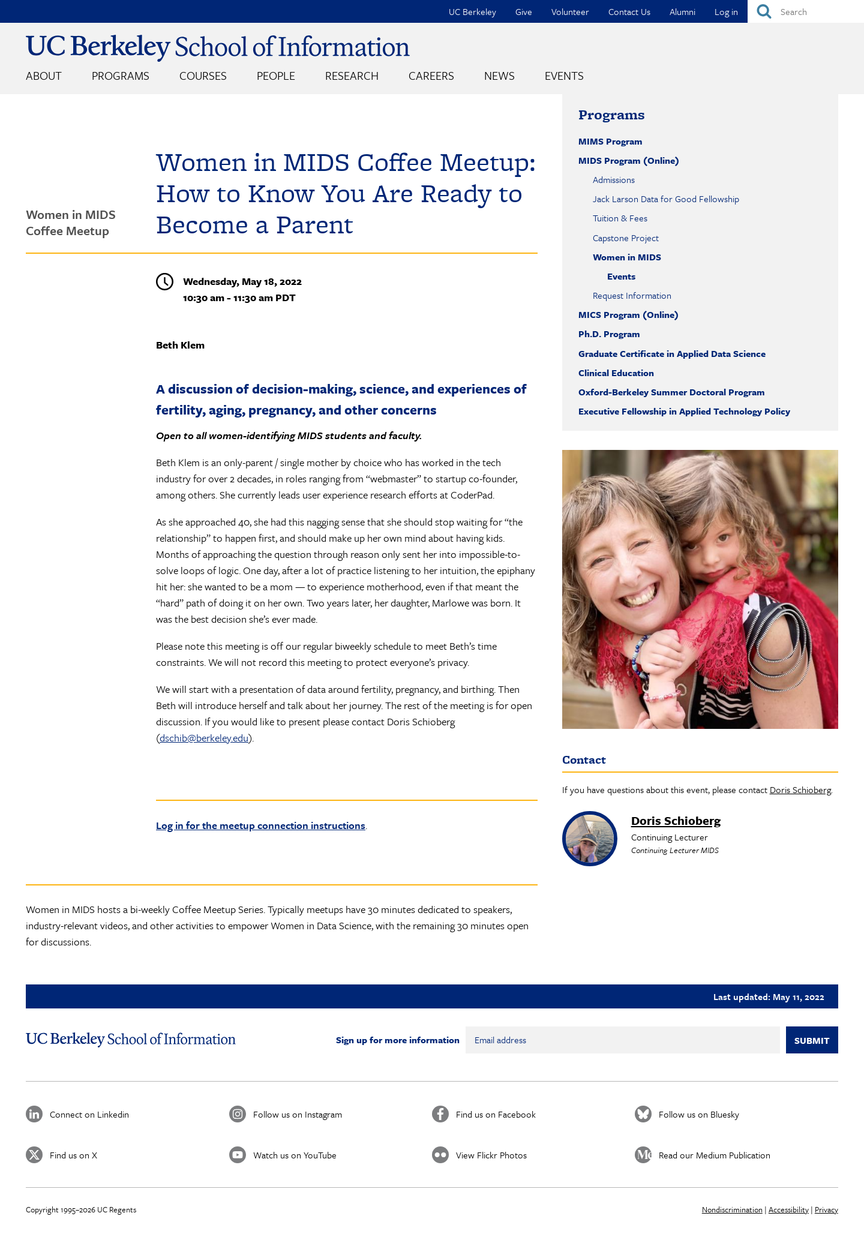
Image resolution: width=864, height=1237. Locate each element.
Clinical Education (616, 372)
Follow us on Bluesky (699, 1114)
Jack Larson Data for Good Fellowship (666, 198)
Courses (203, 75)
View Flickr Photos (491, 1154)
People (276, 75)
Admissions (614, 179)
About (44, 75)
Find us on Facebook (496, 1114)
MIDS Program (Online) (628, 160)
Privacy (826, 1209)
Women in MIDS (627, 256)
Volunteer (570, 11)
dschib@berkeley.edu (204, 737)
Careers (431, 75)
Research (352, 75)
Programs (120, 75)
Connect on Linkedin (89, 1114)
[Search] (806, 11)
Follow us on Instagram (297, 1114)
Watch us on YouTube (295, 1154)
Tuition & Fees (620, 217)
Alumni (682, 11)
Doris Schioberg (800, 789)
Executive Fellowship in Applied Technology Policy (684, 411)
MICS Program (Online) (628, 314)
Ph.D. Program (609, 333)
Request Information (632, 295)
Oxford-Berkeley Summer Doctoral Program (671, 391)
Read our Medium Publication (714, 1154)
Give (523, 11)
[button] (700, 589)
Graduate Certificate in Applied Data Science (672, 353)
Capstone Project (626, 237)
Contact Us (629, 11)
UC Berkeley (472, 11)
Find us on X (73, 1154)
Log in (726, 11)
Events (564, 75)
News (499, 75)
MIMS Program (610, 141)
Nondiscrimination (732, 1209)
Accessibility (789, 1209)
